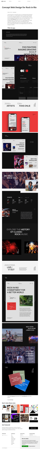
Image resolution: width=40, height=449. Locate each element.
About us (19, 1)
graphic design (13, 439)
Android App (31, 434)
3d (11, 434)
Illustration (12, 440)
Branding (12, 437)
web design (11, 399)
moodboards (24, 396)
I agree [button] (23, 446)
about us (21, 434)
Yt (5, 435)
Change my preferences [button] (32, 446)
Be (2, 435)
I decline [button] (27, 446)
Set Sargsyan (13, 19)
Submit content (33, 428)
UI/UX (12, 444)
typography (12, 443)
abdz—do (3, 1)
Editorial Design (13, 438)
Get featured (28, 1)
